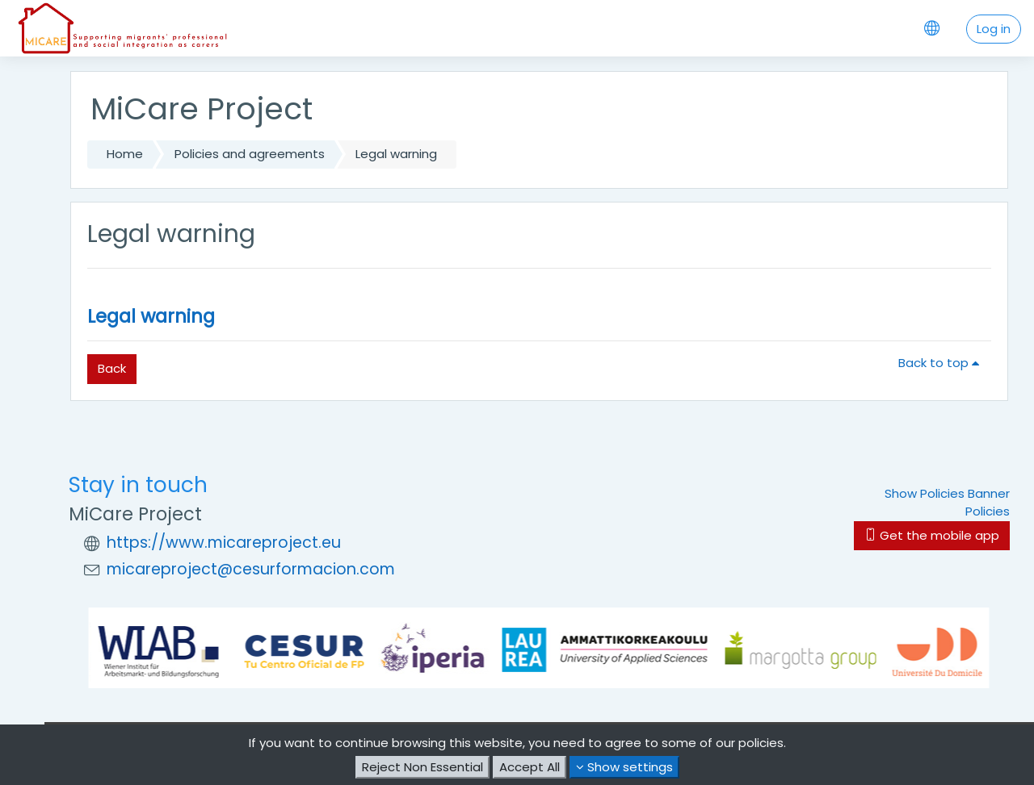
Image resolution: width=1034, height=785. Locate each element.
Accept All (529, 766)
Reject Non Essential (422, 766)
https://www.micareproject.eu (224, 542)
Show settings (624, 766)
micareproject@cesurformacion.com (251, 569)
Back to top (941, 362)
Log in (994, 28)
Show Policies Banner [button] (947, 493)
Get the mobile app (931, 535)
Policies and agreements (249, 153)
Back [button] (112, 368)
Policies (987, 511)
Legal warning (151, 316)
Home (125, 153)
